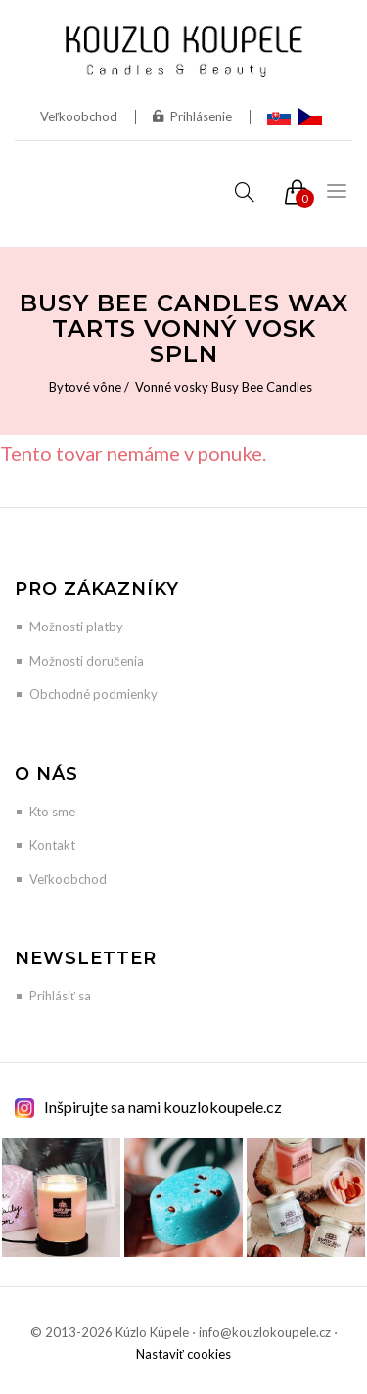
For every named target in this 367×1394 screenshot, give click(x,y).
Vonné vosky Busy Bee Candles (223, 387)
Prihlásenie (192, 116)
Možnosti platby (76, 626)
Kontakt (52, 845)
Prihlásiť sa (60, 995)
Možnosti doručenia (86, 661)
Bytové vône (85, 387)
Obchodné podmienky (93, 694)
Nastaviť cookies (183, 1354)
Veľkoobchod (78, 116)
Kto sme (52, 811)
